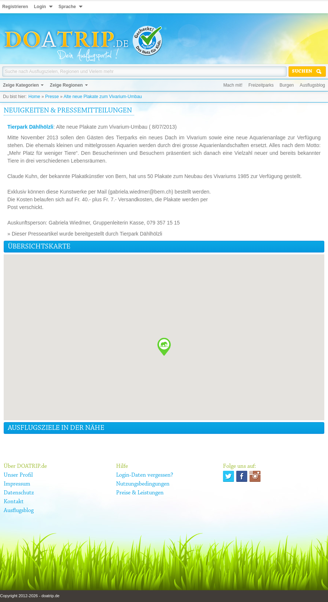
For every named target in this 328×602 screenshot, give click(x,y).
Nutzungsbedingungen (143, 484)
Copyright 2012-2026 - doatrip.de (29, 596)
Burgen (287, 85)
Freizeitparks (261, 85)
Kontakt (14, 502)
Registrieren (15, 6)
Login (40, 6)
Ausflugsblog (312, 85)
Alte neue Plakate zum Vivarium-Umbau (102, 96)
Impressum (17, 484)
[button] (164, 346)
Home (34, 96)
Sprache (67, 6)
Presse (52, 96)
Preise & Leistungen (140, 493)
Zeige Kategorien (21, 85)
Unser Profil (18, 475)
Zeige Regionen (66, 85)
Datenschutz (19, 493)
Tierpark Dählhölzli (30, 127)
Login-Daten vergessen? (144, 475)
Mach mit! (232, 85)
